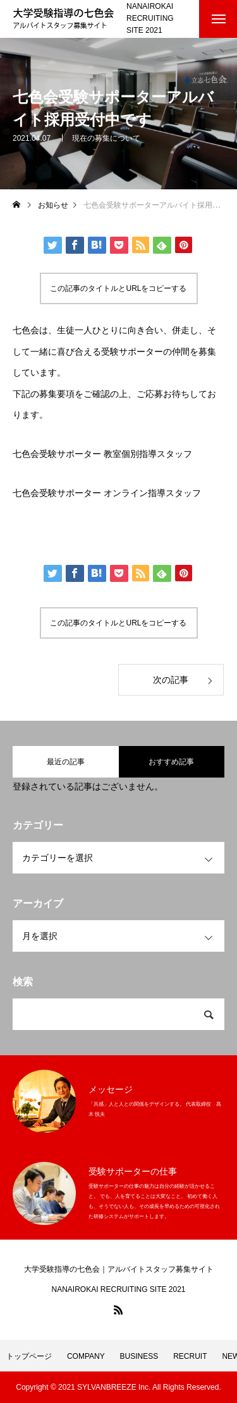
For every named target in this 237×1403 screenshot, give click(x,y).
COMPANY (86, 1356)
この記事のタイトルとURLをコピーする (118, 288)
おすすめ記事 (171, 761)
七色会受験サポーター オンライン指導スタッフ (107, 493)
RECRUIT (190, 1356)
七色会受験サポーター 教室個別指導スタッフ (102, 454)
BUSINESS (139, 1356)
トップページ (29, 1356)
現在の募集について (106, 138)
